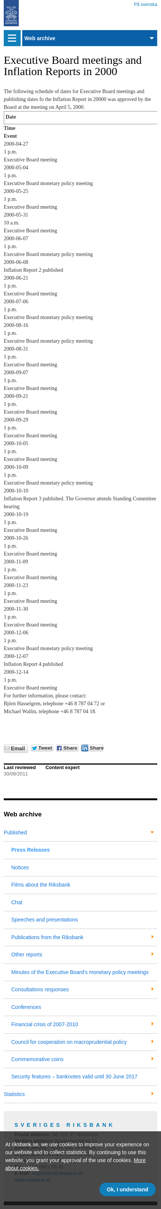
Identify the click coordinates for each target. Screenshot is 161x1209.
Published (15, 833)
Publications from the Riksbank (47, 937)
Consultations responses (40, 989)
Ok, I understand (127, 1189)
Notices (20, 867)
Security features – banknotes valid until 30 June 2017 (74, 1076)
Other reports (26, 955)
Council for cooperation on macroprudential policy (68, 1042)
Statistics (14, 1094)
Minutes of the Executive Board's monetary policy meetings (80, 972)
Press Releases (30, 850)
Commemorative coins (37, 1059)
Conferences (26, 1007)
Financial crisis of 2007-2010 (44, 1024)
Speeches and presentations (44, 920)
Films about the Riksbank (40, 885)
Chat (17, 902)
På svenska (145, 3)
